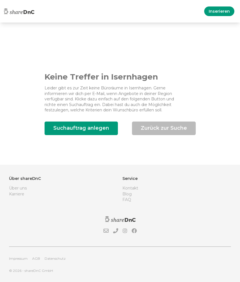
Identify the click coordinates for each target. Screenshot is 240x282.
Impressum (18, 258)
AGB (36, 258)
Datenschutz (55, 258)
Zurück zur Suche (164, 128)
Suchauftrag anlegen (81, 128)
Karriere (16, 194)
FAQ (126, 199)
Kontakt (130, 188)
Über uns (18, 188)
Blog (127, 194)
